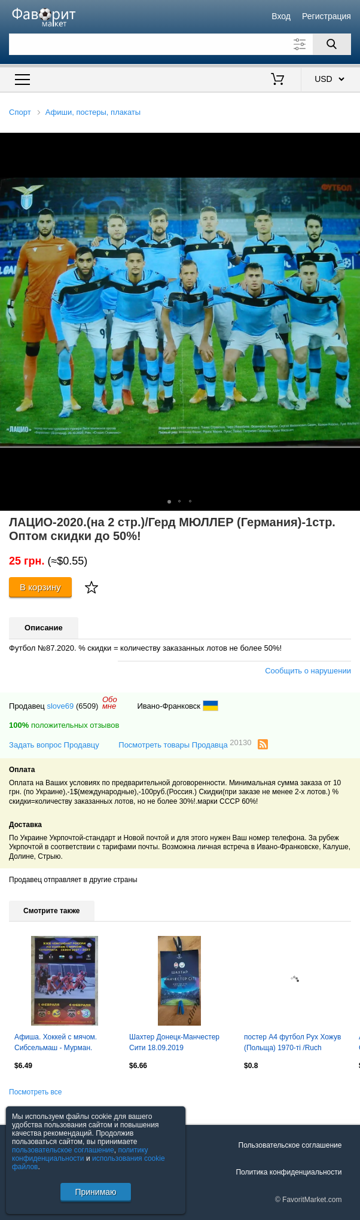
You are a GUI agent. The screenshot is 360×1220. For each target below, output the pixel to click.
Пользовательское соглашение (290, 1145)
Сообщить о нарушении (308, 670)
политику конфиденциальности (80, 1154)
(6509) (87, 706)
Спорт (20, 112)
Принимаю (95, 1192)
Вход (281, 16)
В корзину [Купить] (40, 587)
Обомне (109, 702)
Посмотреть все (35, 1092)
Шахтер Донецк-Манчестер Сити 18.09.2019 (174, 1042)
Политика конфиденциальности (288, 1172)
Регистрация (326, 16)
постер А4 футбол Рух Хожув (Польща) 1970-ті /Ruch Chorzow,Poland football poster (293, 1043)
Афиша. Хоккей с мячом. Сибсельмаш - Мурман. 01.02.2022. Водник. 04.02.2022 (55, 1043)
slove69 (60, 706)
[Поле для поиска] (180, 44)
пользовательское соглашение (63, 1150)
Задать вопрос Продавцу (54, 744)
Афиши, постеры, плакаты (93, 112)
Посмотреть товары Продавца (184, 744)
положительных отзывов (64, 725)
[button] (349, 143)
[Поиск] (332, 44)
